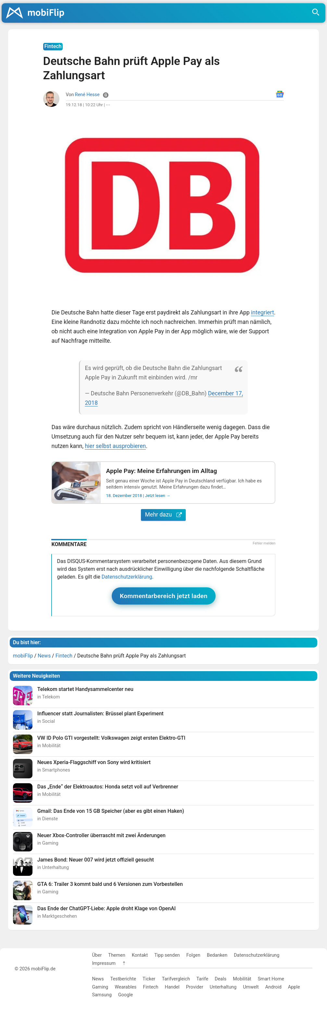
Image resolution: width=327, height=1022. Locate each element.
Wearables (125, 987)
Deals (220, 979)
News (98, 979)
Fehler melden (264, 543)
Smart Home (271, 979)
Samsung (101, 995)
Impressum (103, 963)
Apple (294, 987)
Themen (116, 955)
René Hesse (87, 94)
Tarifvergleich (176, 979)
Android (273, 987)
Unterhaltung (223, 987)
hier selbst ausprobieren (115, 446)
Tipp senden (167, 955)
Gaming (100, 987)
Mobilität (242, 979)
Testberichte (123, 979)
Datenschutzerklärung (127, 577)
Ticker (149, 979)
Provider (194, 987)
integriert (262, 312)
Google (125, 995)
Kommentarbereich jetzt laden (164, 596)
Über (97, 955)
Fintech (150, 987)
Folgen (193, 955)
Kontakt (140, 955)
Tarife (202, 979)
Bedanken (217, 955)
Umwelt (251, 987)
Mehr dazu (163, 514)
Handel (172, 987)
